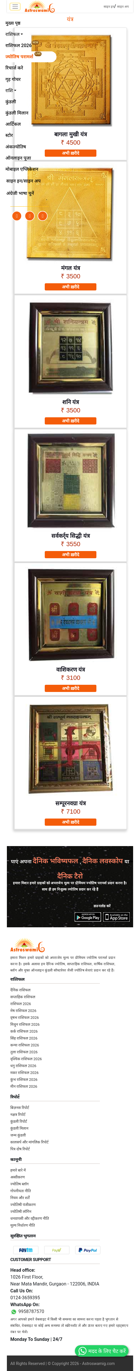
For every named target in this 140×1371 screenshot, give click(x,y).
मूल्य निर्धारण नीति (22, 1225)
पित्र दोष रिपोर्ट (20, 1149)
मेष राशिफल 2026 (23, 1011)
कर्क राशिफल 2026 (24, 1031)
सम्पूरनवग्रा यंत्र (70, 803)
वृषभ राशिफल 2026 (24, 1017)
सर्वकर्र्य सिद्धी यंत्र (70, 536)
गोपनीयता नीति (20, 1191)
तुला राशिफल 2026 (24, 1052)
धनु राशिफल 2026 (23, 1066)
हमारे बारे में (18, 1170)
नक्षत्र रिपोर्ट (18, 1114)
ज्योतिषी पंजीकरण (23, 1205)
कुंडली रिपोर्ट (18, 1121)
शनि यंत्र (70, 402)
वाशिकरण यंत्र (70, 669)
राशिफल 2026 (20, 1004)
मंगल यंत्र (70, 268)
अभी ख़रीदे (70, 153)
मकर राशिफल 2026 (24, 1073)
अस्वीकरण (17, 1177)
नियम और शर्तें (20, 1198)
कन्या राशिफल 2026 (24, 1045)
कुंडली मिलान (19, 1128)
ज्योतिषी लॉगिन (20, 1211)
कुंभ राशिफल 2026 (24, 1079)
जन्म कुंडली (18, 1135)
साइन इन (109, 7)
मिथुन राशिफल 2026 (25, 1024)
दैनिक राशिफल (20, 990)
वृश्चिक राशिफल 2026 (26, 1059)
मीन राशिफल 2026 (23, 1086)
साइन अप (123, 7)
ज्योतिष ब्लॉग (19, 1184)
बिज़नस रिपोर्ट (19, 1108)
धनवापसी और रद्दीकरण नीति (29, 1218)
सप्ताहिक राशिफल (22, 997)
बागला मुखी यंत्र (70, 134)
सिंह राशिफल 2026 (23, 1038)
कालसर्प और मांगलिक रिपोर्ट (29, 1142)
